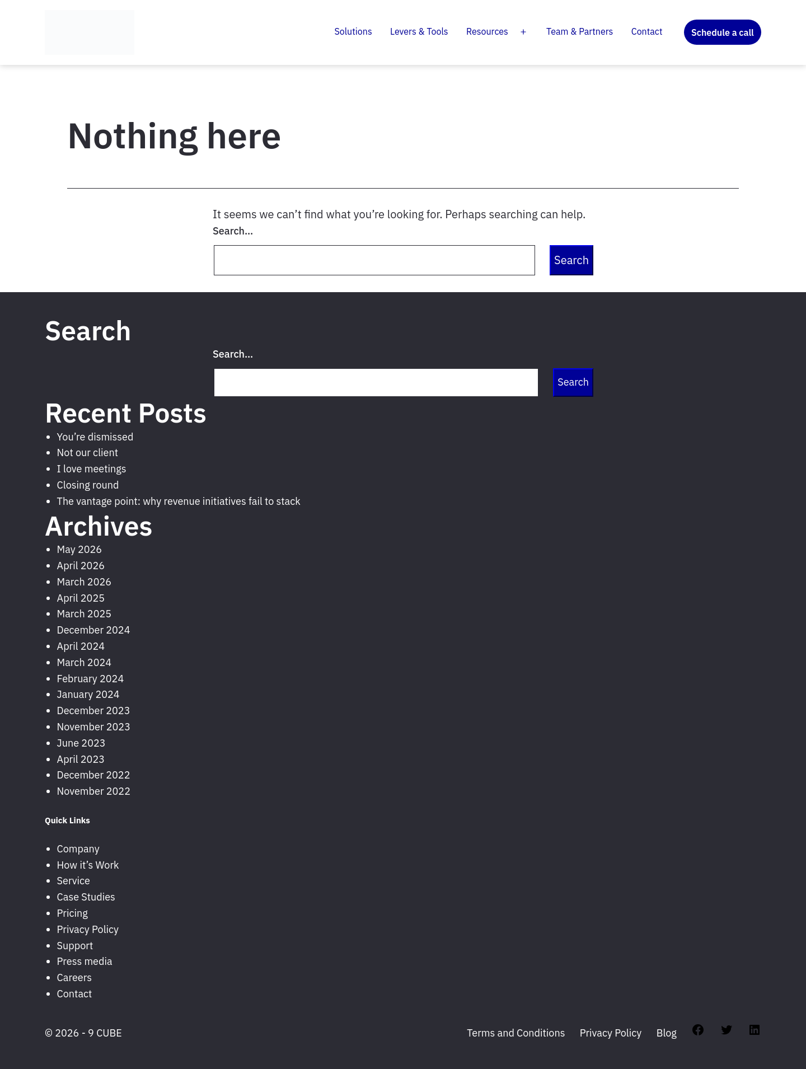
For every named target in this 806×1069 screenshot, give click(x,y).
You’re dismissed (95, 436)
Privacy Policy (88, 929)
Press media (85, 961)
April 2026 (81, 565)
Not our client (87, 452)
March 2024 (84, 662)
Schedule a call (722, 32)
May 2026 (79, 549)
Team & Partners (579, 31)
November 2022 (93, 791)
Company (78, 848)
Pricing (72, 913)
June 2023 (81, 743)
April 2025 (81, 598)
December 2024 (93, 629)
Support (75, 945)
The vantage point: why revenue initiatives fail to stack (179, 501)
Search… (233, 230)
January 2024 (88, 694)
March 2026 (84, 581)
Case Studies (86, 896)
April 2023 (81, 759)
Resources (487, 31)
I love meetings (91, 468)
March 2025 (84, 613)
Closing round (88, 485)
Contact (647, 31)
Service (73, 880)
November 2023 (93, 726)
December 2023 (93, 710)
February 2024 (90, 678)
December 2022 (93, 774)
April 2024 (81, 646)
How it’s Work (88, 865)
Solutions (353, 31)
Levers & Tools (419, 31)
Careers (74, 977)
